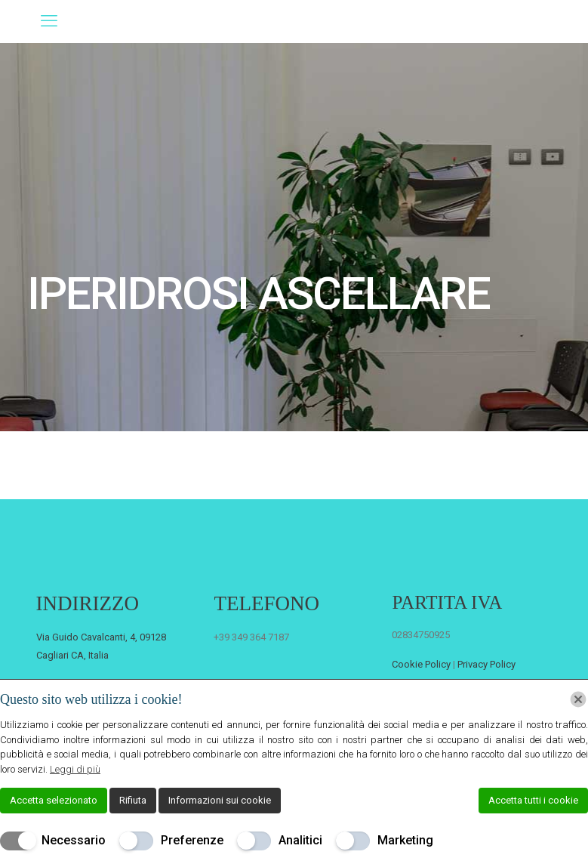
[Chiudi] (578, 699)
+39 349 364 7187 (251, 637)
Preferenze (192, 840)
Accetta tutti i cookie (533, 800)
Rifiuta (132, 800)
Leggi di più (75, 769)
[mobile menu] (49, 21)
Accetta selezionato (53, 800)
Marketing (405, 840)
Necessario (74, 840)
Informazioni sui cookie (219, 800)
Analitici (300, 840)
